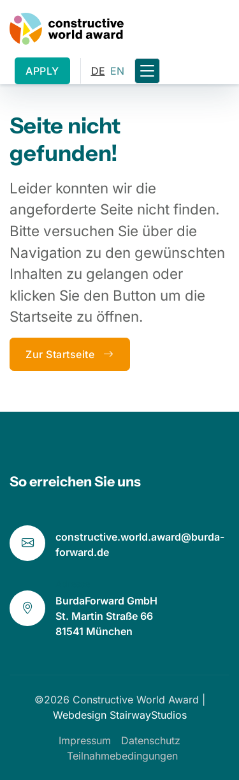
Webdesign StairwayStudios (120, 715)
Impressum (85, 740)
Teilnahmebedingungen (122, 755)
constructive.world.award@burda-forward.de (139, 544)
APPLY (42, 70)
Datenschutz (150, 740)
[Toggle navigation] (147, 71)
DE (98, 70)
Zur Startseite (69, 354)
